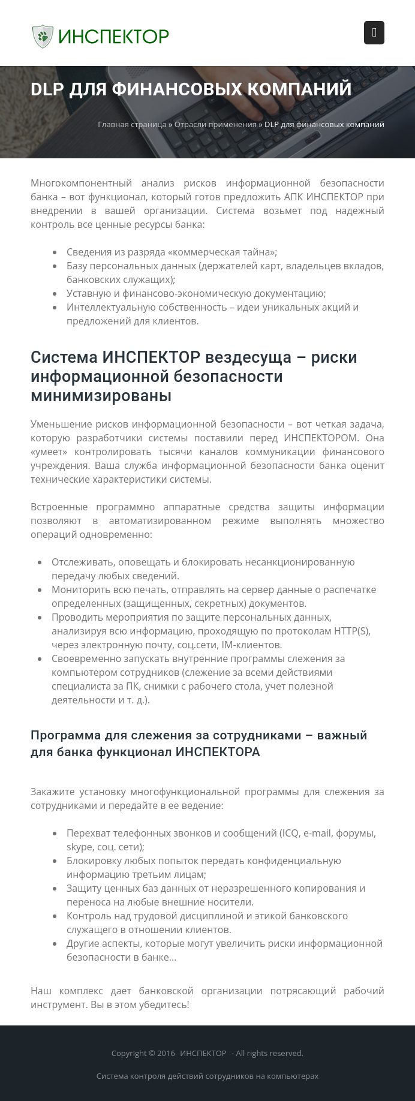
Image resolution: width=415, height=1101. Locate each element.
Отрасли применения (216, 124)
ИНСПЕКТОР (203, 1053)
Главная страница (132, 124)
